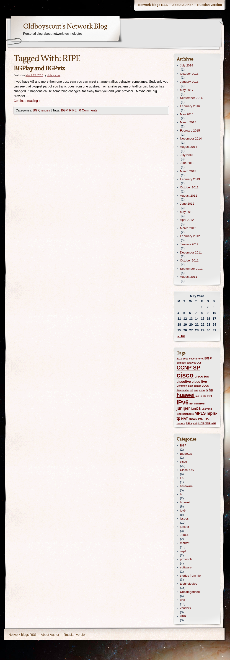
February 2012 (190, 236)
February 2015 (190, 130)
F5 (182, 478)
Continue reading (27, 101)
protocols (186, 559)
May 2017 (187, 90)
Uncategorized (190, 592)
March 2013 (188, 171)
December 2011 (191, 252)
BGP (36, 110)
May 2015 (187, 114)
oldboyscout (53, 75)
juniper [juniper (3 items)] (183, 408)
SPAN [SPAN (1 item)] (189, 423)
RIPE (73, 110)
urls (182, 600)
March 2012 (188, 228)
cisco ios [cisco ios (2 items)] (201, 376)
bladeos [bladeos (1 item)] (181, 362)
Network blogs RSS (153, 5)
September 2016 (191, 98)
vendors (185, 608)
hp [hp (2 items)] (211, 390)
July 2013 (186, 155)
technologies (188, 583)
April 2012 (187, 220)
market (184, 543)
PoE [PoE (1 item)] (200, 418)
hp (181, 494)
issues (45, 110)
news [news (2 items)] (193, 418)
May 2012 (187, 212)
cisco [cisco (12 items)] (185, 375)
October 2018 (189, 73)
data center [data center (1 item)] (194, 385)
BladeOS (186, 453)
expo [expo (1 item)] (202, 390)
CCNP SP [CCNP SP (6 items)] (188, 368)
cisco (183, 461)
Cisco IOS (187, 470)
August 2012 (188, 195)
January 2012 (189, 244)
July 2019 (186, 65)
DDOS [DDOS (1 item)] (205, 385)
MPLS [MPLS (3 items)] (200, 413)
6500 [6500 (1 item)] (192, 358)
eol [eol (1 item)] (191, 390)
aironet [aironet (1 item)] (199, 358)
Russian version (209, 5)
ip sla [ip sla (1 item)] (203, 396)
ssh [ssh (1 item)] (195, 423)
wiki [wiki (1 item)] (213, 423)
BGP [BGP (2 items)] (208, 358)
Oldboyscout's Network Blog (65, 27)
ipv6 (183, 510)
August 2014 (188, 146)
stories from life (190, 575)
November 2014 (191, 138)
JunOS (184, 535)
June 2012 (187, 203)
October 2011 (189, 260)
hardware (186, 486)
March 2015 (188, 122)
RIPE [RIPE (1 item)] (206, 418)
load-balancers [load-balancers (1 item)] (185, 413)
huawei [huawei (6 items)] (186, 395)
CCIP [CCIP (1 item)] (199, 362)
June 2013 (187, 163)
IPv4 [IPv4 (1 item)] (209, 396)
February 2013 (190, 179)
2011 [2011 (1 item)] (179, 358)
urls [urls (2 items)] (201, 423)
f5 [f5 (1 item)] (207, 390)
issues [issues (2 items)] (199, 403)
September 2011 (191, 268)
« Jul (181, 336)
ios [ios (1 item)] (197, 396)
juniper (184, 526)
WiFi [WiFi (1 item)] (207, 423)
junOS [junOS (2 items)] (196, 408)
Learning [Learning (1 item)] (207, 408)
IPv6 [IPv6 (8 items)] (183, 402)
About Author (182, 5)
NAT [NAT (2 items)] (184, 418)
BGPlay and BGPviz (39, 68)
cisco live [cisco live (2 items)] (199, 381)
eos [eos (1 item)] (196, 390)
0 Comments (88, 110)
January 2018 (189, 81)
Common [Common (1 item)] (182, 385)
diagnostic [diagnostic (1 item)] (183, 390)
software (186, 567)
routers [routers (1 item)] (181, 423)
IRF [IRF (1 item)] (191, 403)
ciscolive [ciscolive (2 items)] (184, 381)
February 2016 (190, 106)
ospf (183, 551)
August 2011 (188, 276)
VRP (183, 616)
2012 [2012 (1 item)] (185, 358)
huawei (185, 502)
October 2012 (189, 187)
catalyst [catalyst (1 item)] (191, 362)
